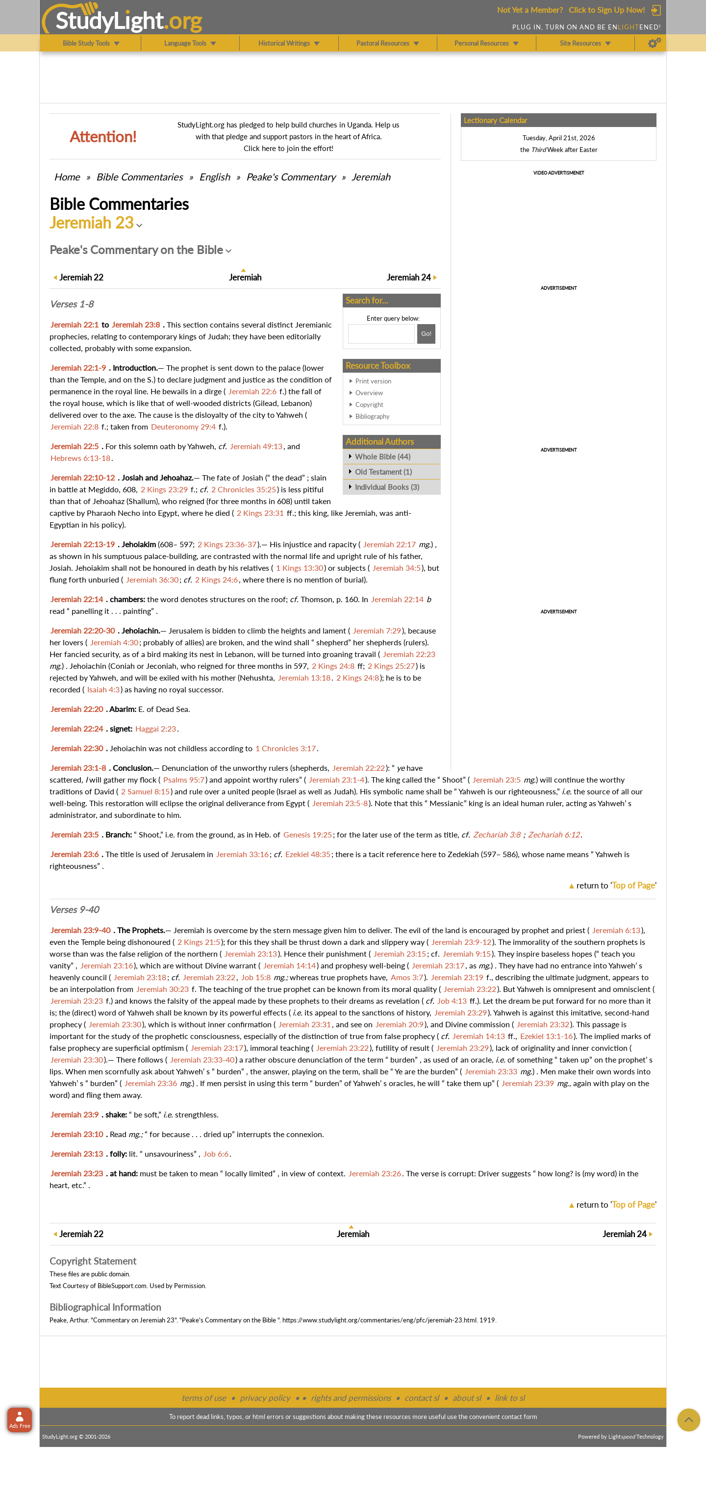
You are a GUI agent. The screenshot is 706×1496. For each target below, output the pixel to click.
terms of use (203, 1398)
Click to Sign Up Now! (607, 9)
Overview (369, 393)
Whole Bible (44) (382, 456)
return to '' (616, 885)
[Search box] (381, 334)
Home (67, 176)
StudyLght (109, 20)
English (214, 176)
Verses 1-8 (71, 304)
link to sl (510, 1398)
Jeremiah (371, 176)
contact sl (421, 1398)
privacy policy (265, 1398)
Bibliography (372, 416)
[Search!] (426, 334)
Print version (373, 381)
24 (409, 277)
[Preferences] (654, 43)
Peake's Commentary (290, 176)
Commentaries (139, 176)
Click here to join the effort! (288, 148)
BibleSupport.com (122, 1286)
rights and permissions (351, 1398)
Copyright (369, 404)
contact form (519, 1416)
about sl (467, 1398)
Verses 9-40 (74, 909)
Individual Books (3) (387, 486)
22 (81, 277)
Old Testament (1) (383, 471)
